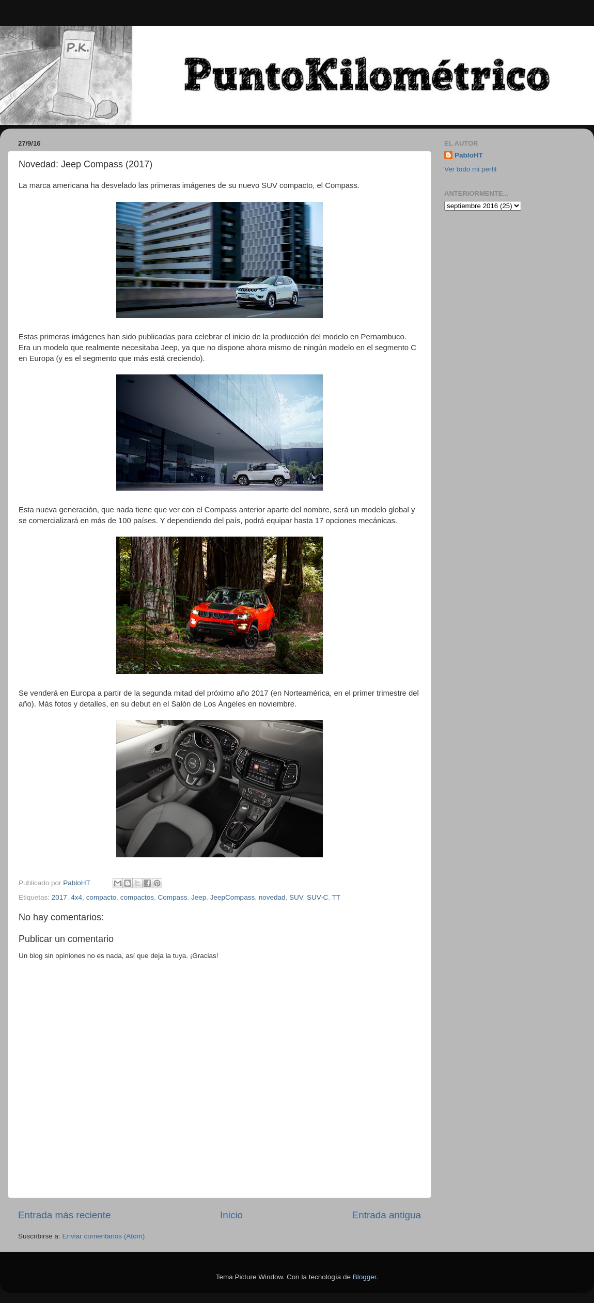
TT (336, 897)
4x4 (76, 897)
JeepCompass (232, 897)
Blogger (365, 1277)
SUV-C (317, 897)
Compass (172, 897)
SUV (296, 897)
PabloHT (469, 155)
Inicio (231, 1215)
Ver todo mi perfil (470, 169)
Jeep (198, 897)
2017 (59, 897)
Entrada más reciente (64, 1215)
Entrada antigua (386, 1215)
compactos (137, 897)
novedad (272, 897)
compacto (101, 897)
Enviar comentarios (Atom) (103, 1236)
